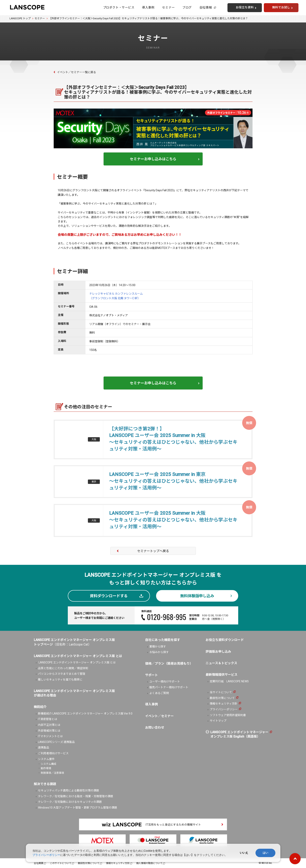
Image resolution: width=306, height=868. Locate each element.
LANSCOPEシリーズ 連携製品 (56, 742)
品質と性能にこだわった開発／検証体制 (63, 668)
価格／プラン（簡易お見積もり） (169, 663)
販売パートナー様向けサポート (168, 687)
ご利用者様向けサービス (53, 753)
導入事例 (148, 7)
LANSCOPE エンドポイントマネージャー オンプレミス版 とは (77, 662)
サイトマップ (218, 720)
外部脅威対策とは (49, 730)
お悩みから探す (159, 652)
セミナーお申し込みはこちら (153, 159)
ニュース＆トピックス (221, 663)
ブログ (187, 7)
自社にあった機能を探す (162, 640)
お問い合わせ (154, 727)
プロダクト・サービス (118, 7)
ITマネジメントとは (50, 736)
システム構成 (48, 763)
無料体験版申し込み (197, 596)
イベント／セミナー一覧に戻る (76, 72)
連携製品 (43, 747)
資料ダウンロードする (109, 596)
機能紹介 (40, 707)
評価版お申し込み (218, 651)
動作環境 (46, 768)
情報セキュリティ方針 (223, 703)
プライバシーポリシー (224, 709)
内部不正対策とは (49, 724)
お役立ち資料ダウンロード (225, 640)
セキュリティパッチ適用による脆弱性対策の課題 (68, 790)
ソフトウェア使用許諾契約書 (228, 715)
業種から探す (157, 646)
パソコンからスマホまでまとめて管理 (61, 673)
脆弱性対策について (222, 698)
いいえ (244, 852)
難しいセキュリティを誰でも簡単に (60, 679)
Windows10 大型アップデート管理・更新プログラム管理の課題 (77, 807)
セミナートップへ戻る (153, 551)
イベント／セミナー (159, 716)
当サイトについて (221, 692)
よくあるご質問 (159, 693)
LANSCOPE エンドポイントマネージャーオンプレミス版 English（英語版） (239, 734)
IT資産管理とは (47, 719)
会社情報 (205, 7)
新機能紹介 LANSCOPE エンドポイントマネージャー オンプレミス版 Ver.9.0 (85, 713)
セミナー (168, 7)
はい (265, 852)
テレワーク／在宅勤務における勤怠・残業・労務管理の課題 (75, 796)
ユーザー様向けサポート (164, 681)
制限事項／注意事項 (52, 772)
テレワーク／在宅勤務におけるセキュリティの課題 (70, 801)
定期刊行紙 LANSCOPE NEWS (229, 681)
